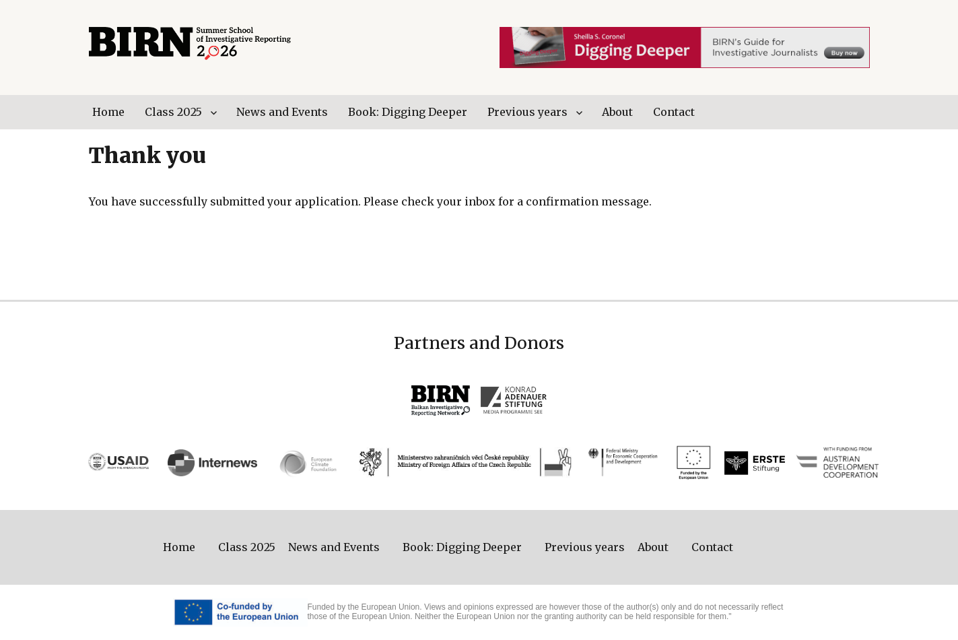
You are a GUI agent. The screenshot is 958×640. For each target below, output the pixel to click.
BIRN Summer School (190, 44)
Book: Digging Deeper (407, 112)
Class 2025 (173, 112)
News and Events (282, 112)
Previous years (527, 112)
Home (108, 112)
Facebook (862, 112)
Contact (674, 112)
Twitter (834, 112)
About (617, 112)
